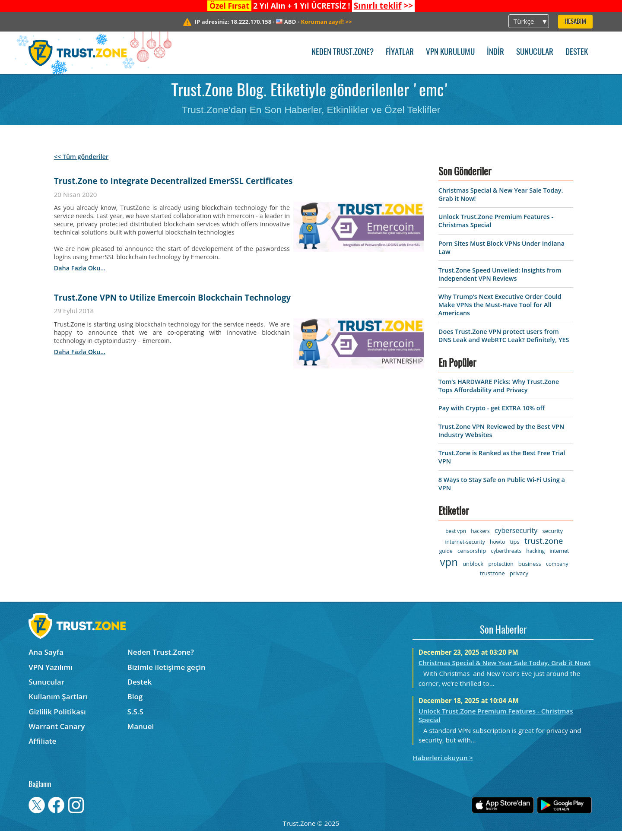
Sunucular (534, 52)
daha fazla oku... (79, 268)
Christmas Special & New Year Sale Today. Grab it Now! (505, 662)
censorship (471, 551)
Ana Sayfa (46, 652)
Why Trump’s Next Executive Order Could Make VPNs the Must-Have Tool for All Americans (500, 304)
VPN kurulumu (450, 52)
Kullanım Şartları (58, 696)
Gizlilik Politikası (57, 712)
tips (515, 542)
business (529, 564)
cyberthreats (506, 551)
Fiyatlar (400, 52)
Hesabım (575, 22)
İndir (495, 52)
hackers (480, 531)
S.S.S (135, 712)
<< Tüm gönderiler (81, 156)
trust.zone (543, 540)
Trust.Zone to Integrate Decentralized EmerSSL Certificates (173, 181)
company (557, 564)
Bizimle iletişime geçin (166, 667)
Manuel (140, 726)
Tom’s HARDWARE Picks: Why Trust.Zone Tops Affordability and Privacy (498, 385)
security (552, 531)
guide (446, 551)
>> (383, 5)
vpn (449, 562)
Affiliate (42, 741)
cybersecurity (516, 530)
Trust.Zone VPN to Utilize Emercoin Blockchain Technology (172, 297)
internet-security (465, 542)
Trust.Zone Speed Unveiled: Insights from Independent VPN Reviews (500, 274)
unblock (473, 564)
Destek (576, 52)
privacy (519, 573)
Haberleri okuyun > (443, 757)
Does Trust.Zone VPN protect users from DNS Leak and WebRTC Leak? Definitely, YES (503, 335)
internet (559, 551)
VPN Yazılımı (51, 667)
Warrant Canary (57, 726)
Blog (135, 696)
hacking (535, 551)
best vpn (455, 531)
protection (500, 564)
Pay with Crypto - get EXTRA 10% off (491, 408)
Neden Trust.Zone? (342, 52)
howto (497, 542)
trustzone (492, 573)
